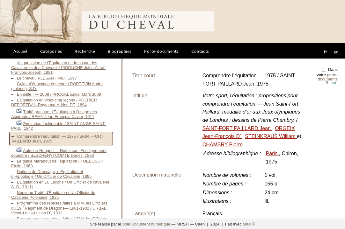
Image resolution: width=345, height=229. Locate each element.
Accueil (20, 51)
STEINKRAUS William (271, 136)
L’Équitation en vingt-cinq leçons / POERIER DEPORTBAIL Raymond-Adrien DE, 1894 (54, 102)
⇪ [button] (331, 82)
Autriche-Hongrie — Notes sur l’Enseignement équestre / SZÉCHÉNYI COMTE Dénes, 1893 (58, 153)
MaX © (249, 224)
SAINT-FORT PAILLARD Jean (237, 128)
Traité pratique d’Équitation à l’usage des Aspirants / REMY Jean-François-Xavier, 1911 (54, 114)
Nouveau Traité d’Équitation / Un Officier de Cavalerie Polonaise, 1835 (53, 195)
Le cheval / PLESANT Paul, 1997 (47, 78)
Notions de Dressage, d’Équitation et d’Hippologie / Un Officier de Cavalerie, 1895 (51, 174)
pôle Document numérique (147, 224)
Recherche (85, 51)
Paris (272, 153)
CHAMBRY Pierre (222, 144)
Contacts (200, 51)
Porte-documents (161, 51)
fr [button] (325, 51)
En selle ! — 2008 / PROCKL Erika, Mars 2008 (59, 94)
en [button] (336, 51)
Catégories (51, 51)
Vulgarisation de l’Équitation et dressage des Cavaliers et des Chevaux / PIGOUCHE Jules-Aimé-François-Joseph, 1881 (58, 67)
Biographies (119, 51)
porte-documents (328, 77)
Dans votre (327, 74)
